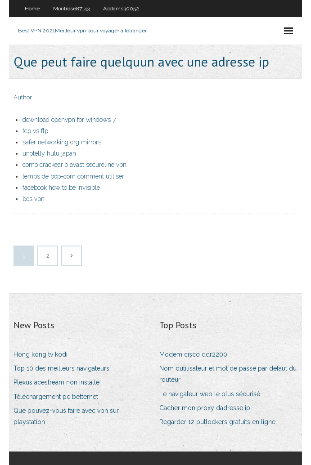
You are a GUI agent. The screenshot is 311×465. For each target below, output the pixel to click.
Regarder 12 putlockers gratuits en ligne (217, 421)
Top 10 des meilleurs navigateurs (61, 368)
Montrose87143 (71, 8)
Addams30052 (121, 8)
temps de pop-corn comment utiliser (73, 176)
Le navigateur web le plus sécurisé (209, 394)
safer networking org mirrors (62, 142)
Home (32, 8)
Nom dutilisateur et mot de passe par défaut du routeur (228, 374)
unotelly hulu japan (49, 153)
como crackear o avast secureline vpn (74, 164)
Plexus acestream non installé (56, 382)
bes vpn (34, 198)
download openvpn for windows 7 (69, 119)
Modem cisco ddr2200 (193, 354)
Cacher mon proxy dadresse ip (204, 407)
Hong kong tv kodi (41, 354)
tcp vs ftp (35, 130)
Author (23, 97)
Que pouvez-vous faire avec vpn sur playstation (66, 416)
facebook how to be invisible (61, 187)
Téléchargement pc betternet (56, 396)
